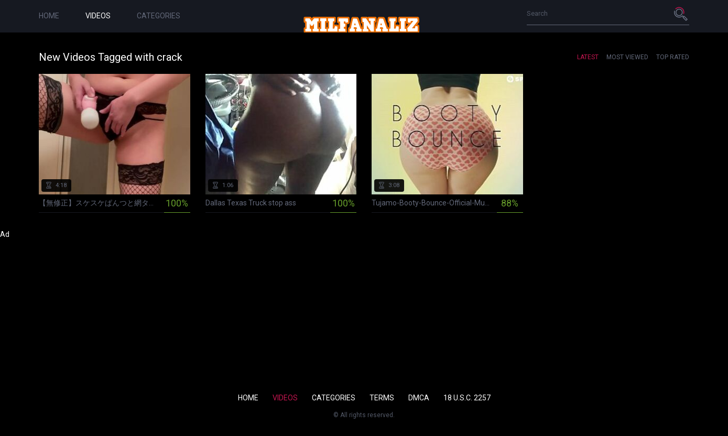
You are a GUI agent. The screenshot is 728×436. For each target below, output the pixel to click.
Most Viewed (627, 57)
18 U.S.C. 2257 (467, 398)
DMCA (418, 398)
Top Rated (672, 57)
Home (49, 16)
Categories (158, 16)
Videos (98, 16)
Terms (382, 398)
